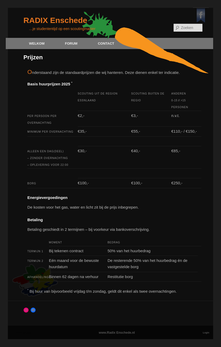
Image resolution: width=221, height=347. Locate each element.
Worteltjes (23, 332)
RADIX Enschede (55, 20)
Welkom (37, 43)
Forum (71, 43)
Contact (106, 43)
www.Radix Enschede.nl (117, 332)
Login (206, 332)
